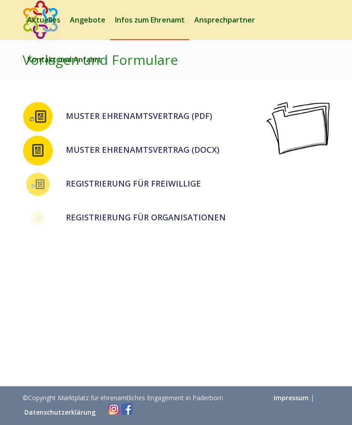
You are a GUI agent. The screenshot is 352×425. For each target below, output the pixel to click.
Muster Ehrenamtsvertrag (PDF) (139, 115)
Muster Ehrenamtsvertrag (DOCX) (142, 149)
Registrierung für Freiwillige (133, 183)
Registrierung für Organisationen (146, 217)
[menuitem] (44, 20)
